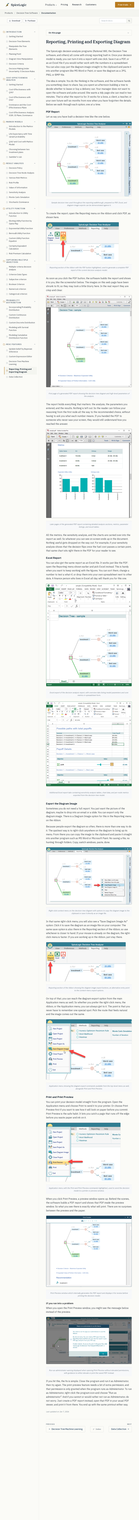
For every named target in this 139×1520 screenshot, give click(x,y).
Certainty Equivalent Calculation (16, 247)
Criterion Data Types (16, 274)
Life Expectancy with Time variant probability (19, 135)
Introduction (14, 32)
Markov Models (14, 122)
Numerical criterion (16, 289)
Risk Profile (12, 182)
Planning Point (13, 54)
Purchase (30, 21)
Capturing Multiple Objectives (17, 261)
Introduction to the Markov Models (19, 127)
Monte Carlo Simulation (17, 197)
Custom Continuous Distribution (16, 316)
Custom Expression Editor (19, 356)
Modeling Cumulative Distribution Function (17, 336)
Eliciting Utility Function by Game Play (19, 222)
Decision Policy (14, 168)
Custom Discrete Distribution (20, 322)
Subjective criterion (16, 279)
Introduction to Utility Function (17, 214)
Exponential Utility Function (19, 228)
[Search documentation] (113, 20)
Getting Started (14, 36)
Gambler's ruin (14, 157)
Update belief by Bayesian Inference (19, 350)
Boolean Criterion (15, 284)
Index (97, 1429)
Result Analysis (15, 163)
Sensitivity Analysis (16, 192)
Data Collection (14, 377)
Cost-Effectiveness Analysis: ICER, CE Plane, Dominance (20, 114)
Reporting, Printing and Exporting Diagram (19, 370)
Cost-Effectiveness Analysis (17, 79)
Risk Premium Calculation (18, 253)
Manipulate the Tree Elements (16, 47)
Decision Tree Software (27, 13)
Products (50, 4)
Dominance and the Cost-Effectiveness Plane (19, 106)
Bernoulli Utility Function (18, 233)
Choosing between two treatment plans (18, 150)
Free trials (124, 4)
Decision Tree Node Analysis (20, 173)
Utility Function (15, 208)
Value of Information (16, 187)
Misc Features (14, 344)
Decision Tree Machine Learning (17, 362)
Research (76, 4)
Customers (91, 4)
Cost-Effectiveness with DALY (18, 98)
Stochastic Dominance (17, 202)
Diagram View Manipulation (19, 59)
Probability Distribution (13, 301)
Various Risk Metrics (16, 177)
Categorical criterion (16, 294)
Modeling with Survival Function (17, 328)
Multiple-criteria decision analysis (18, 268)
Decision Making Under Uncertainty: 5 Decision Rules (20, 70)
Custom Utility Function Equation (17, 239)
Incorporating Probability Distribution (18, 308)
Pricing (64, 4)
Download (14, 21)
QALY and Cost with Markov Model (19, 143)
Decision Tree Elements (18, 41)
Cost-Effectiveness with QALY (18, 91)
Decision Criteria (15, 64)
